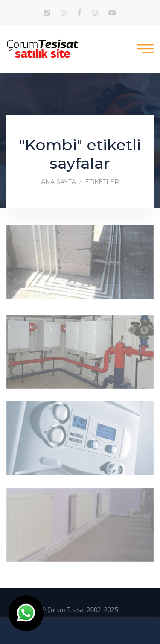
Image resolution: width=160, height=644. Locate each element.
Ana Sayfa (58, 182)
